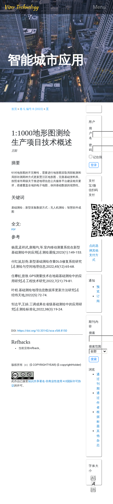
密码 (90, 147)
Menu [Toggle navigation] (99, 7)
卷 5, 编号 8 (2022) (31, 109)
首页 (14, 109)
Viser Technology (21, 7)
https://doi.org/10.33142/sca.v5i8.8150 (42, 330)
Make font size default (93, 483)
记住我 (97, 157)
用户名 (90, 133)
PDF (13, 229)
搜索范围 (98, 349)
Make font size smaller (93, 477)
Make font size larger (93, 489)
